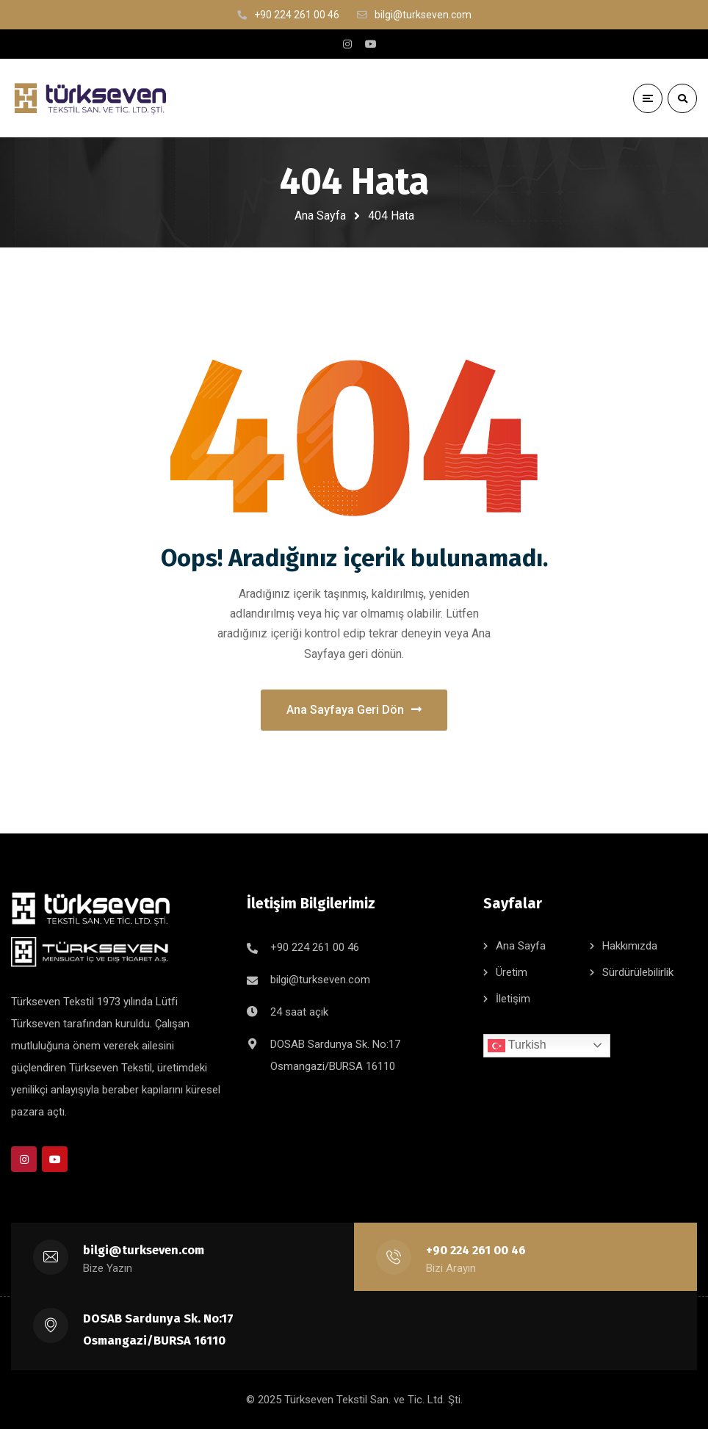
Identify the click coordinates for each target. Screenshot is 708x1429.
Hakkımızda (629, 945)
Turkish (517, 1045)
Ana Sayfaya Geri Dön (354, 710)
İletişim (513, 998)
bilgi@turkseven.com (320, 979)
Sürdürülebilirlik (637, 972)
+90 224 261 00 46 (314, 947)
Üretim (511, 972)
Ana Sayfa (320, 216)
